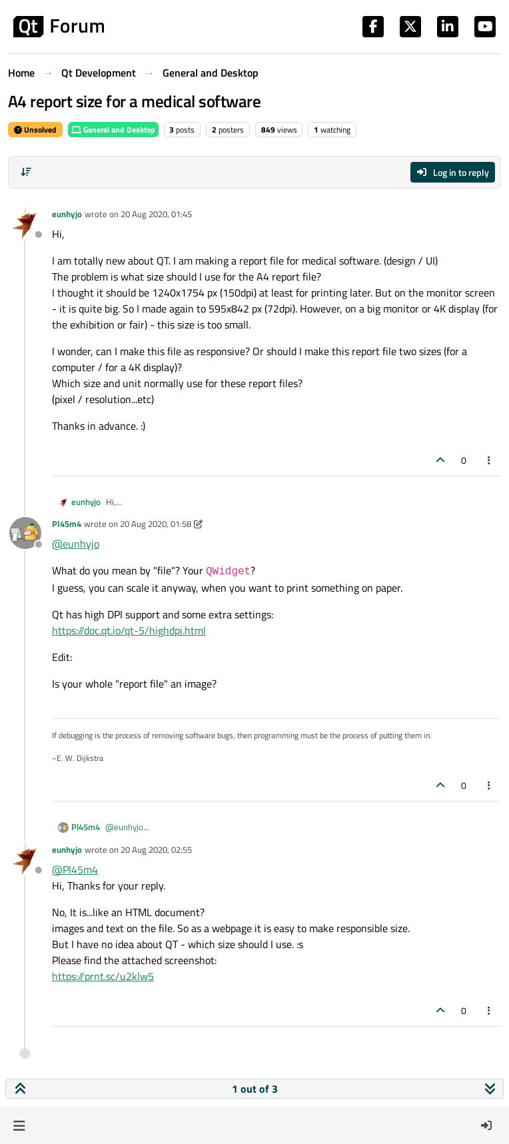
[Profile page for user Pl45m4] (25, 533)
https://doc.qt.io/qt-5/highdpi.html (129, 630)
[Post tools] (490, 460)
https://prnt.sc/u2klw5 (103, 976)
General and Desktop (113, 129)
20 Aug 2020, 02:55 (156, 849)
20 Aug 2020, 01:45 (156, 214)
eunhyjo (67, 214)
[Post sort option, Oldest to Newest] (26, 172)
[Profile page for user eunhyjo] (25, 223)
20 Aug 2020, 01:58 (155, 523)
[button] (19, 1125)
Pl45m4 (66, 523)
